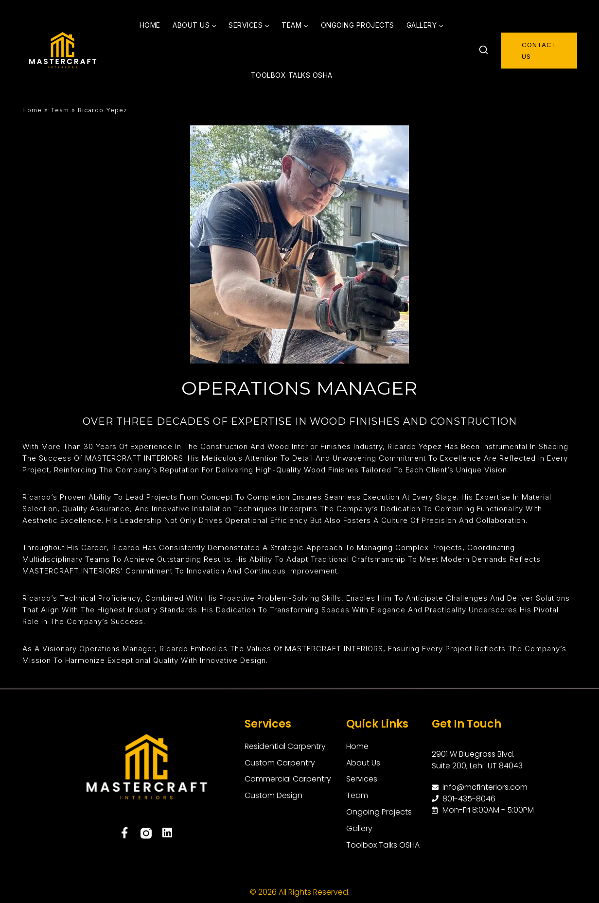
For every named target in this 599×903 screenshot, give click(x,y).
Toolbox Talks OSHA (292, 75)
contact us (539, 50)
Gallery (365, 828)
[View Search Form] (483, 50)
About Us (369, 762)
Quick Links (377, 723)
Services (268, 723)
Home (150, 25)
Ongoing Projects (357, 25)
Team (60, 110)
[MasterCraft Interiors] (62, 50)
